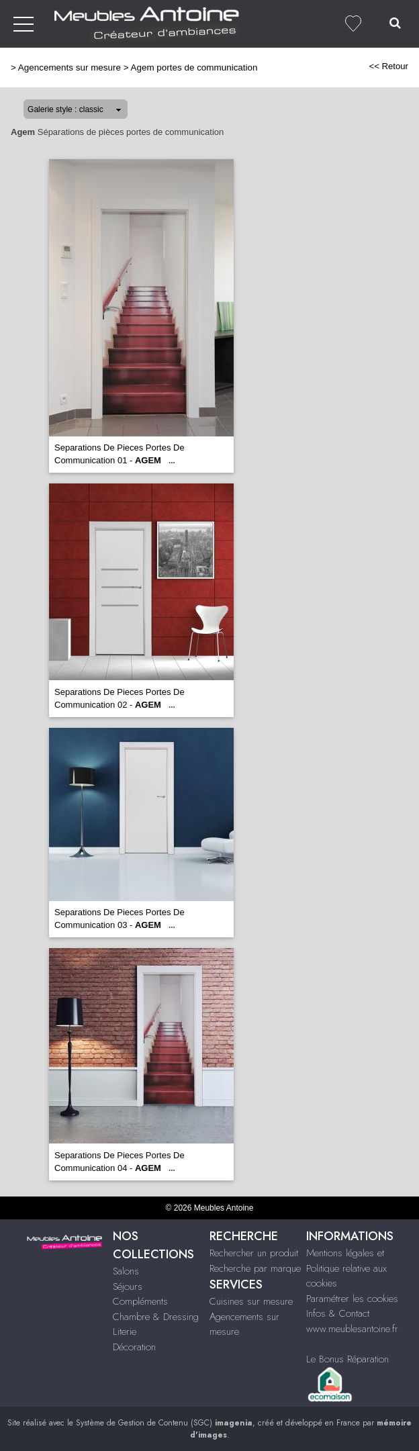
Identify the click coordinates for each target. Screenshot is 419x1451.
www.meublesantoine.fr (352, 1328)
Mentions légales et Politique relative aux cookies (346, 1268)
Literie (124, 1331)
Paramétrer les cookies (352, 1298)
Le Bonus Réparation (347, 1359)
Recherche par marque (255, 1268)
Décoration (134, 1347)
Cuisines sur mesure (251, 1301)
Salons (126, 1271)
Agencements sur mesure (69, 67)
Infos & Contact (337, 1313)
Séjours (127, 1286)
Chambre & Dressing (156, 1316)
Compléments (140, 1301)
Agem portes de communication (194, 67)
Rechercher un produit (253, 1253)
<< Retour (388, 66)
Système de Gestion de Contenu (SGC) (164, 1423)
